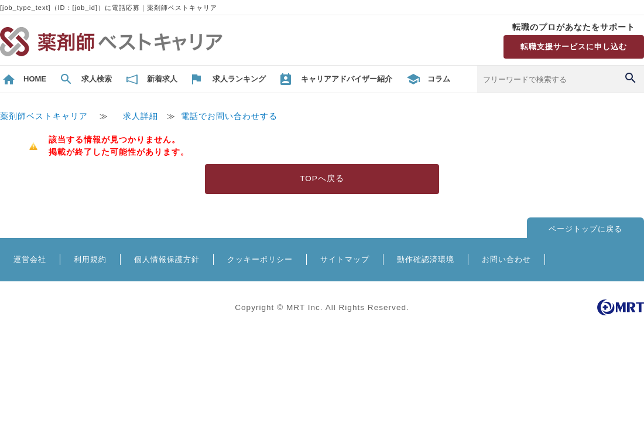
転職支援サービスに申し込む (573, 46)
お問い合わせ (506, 259)
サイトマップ (344, 259)
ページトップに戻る (585, 228)
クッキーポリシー (260, 259)
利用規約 (90, 259)
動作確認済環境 (425, 259)
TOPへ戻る (322, 178)
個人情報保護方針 (167, 259)
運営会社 (29, 259)
